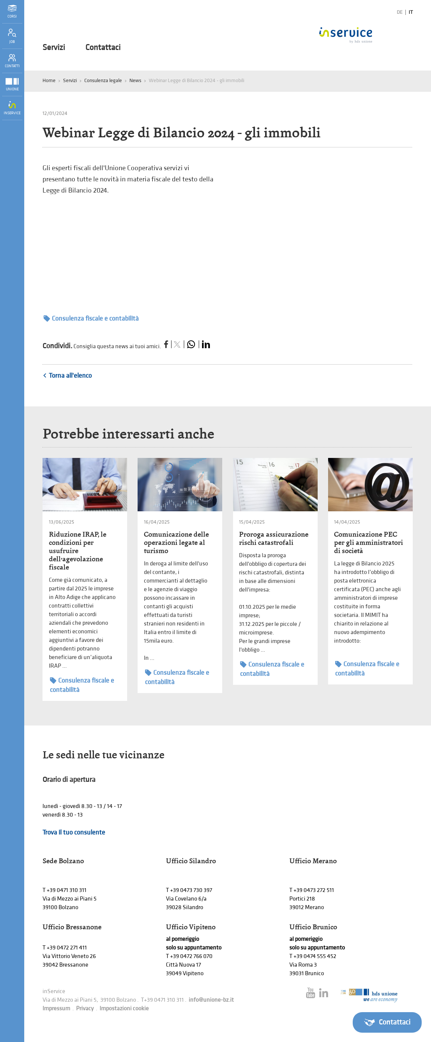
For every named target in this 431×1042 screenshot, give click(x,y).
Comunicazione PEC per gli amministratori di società (368, 542)
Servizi (54, 48)
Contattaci (102, 48)
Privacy (85, 1008)
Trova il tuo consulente (74, 832)
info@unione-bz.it (211, 1000)
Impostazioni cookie (124, 1008)
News (135, 80)
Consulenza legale (103, 80)
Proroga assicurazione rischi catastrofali (273, 538)
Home (49, 80)
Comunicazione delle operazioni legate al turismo (176, 542)
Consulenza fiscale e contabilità (91, 318)
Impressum (56, 1008)
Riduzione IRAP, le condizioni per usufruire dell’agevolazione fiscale (77, 550)
